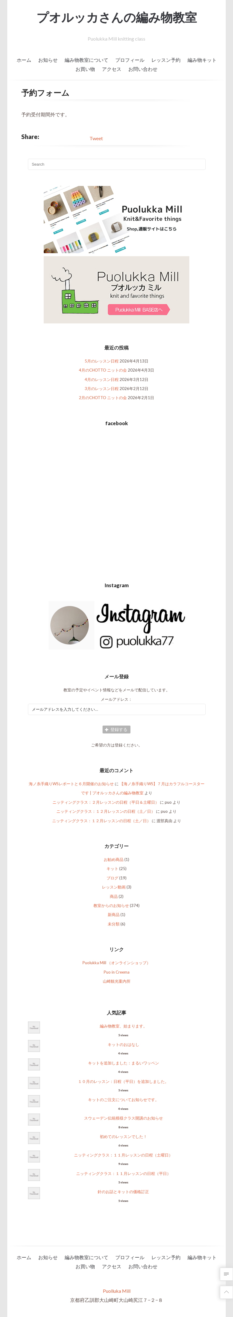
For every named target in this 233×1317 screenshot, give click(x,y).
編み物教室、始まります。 (123, 1026)
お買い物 (85, 69)
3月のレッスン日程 (102, 388)
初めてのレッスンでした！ (123, 1136)
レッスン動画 (114, 887)
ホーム (24, 60)
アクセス (111, 69)
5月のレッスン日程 (102, 361)
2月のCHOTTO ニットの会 (103, 397)
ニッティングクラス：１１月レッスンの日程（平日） (123, 1173)
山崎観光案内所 (116, 981)
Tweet (96, 138)
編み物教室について (86, 60)
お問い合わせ (142, 69)
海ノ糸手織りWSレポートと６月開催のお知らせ (71, 783)
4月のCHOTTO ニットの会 (103, 370)
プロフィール (129, 60)
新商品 (114, 914)
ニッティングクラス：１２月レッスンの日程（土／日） (105, 811)
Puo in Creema (117, 972)
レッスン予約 (166, 60)
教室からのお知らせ (111, 905)
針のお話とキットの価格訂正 (123, 1191)
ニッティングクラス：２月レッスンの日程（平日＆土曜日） (105, 802)
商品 (114, 896)
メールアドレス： (116, 699)
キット (112, 868)
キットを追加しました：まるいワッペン (123, 1063)
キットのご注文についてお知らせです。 (123, 1099)
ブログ (112, 877)
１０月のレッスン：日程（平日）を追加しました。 (123, 1081)
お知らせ (48, 60)
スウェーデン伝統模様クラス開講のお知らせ (123, 1118)
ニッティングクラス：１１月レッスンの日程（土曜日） (123, 1155)
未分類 (114, 924)
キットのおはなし (123, 1044)
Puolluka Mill (116, 1291)
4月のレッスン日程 (102, 379)
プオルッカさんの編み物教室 (116, 17)
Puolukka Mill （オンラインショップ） (116, 962)
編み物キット (202, 60)
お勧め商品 (113, 859)
